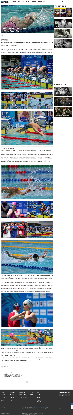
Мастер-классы (13, 398)
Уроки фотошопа (22, 395)
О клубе (38, 394)
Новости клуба (39, 395)
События (14, 1)
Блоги (38, 403)
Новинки (31, 394)
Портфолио (3, 397)
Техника (27, 1)
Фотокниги (39, 401)
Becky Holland (6, 366)
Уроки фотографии (22, 394)
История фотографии (23, 397)
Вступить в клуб (40, 400)
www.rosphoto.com (65, 399)
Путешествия (34, 1)
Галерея (40, 1)
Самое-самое (3, 394)
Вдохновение (3, 398)
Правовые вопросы (22, 398)
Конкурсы (12, 395)
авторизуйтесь (19, 385)
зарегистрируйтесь (27, 385)
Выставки (12, 394)
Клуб (44, 1)
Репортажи (12, 397)
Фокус (18, 1)
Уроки (23, 1)
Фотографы (39, 398)
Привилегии (39, 397)
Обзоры (31, 395)
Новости (11, 400)
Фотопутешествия (4, 395)
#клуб (2, 35)
